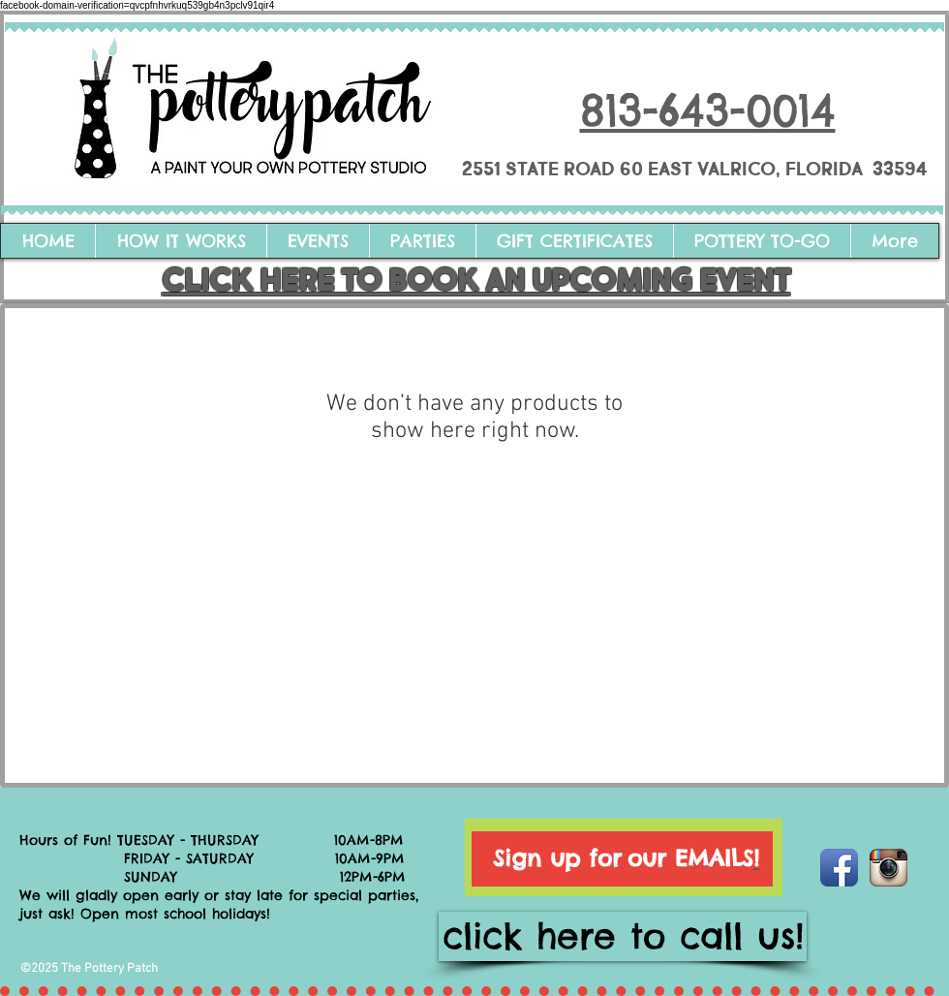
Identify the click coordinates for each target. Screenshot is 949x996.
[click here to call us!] (623, 936)
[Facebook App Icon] (839, 868)
